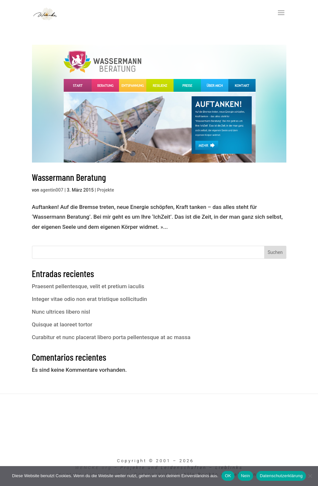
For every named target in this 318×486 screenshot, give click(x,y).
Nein (245, 475)
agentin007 (52, 190)
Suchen (274, 252)
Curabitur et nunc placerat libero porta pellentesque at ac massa (111, 337)
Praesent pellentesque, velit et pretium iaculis (88, 286)
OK (228, 475)
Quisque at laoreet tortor (62, 324)
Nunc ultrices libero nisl (61, 311)
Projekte (105, 190)
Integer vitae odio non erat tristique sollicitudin (89, 299)
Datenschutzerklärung (281, 475)
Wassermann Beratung (69, 177)
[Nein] (310, 476)
